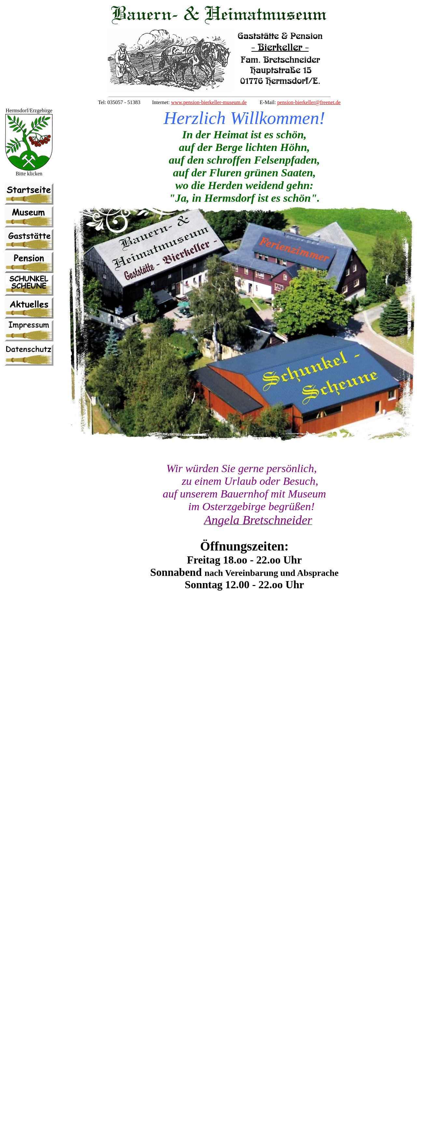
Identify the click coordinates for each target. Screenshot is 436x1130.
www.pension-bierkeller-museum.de (208, 102)
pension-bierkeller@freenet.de (309, 102)
